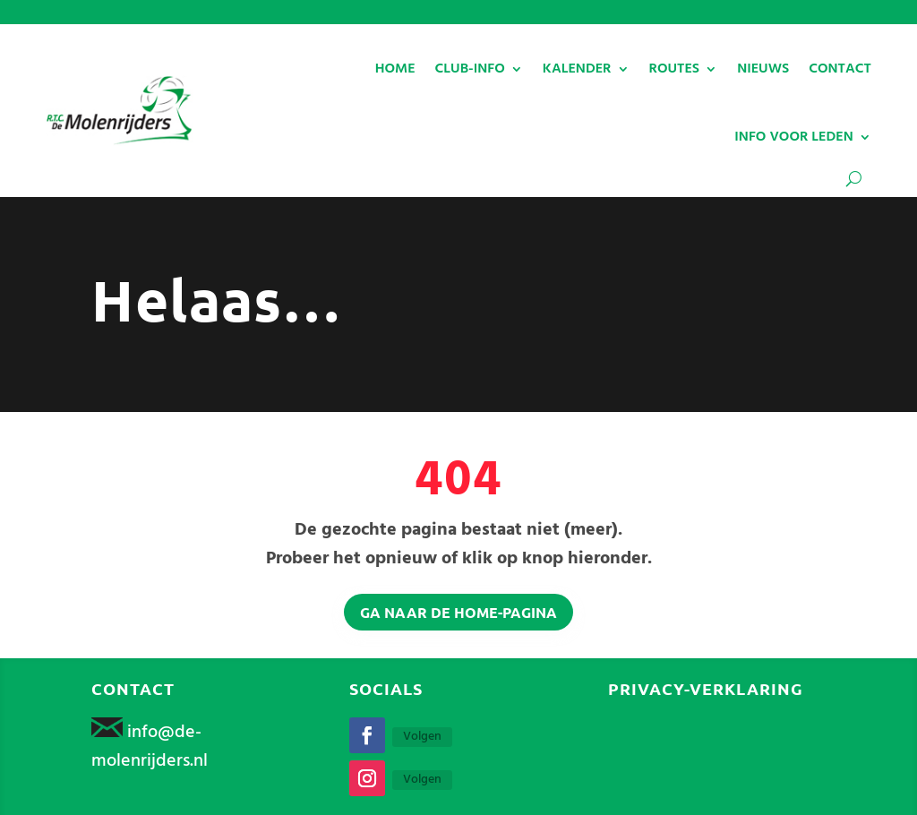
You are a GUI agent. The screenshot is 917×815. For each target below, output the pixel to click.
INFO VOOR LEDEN (793, 137)
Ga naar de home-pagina (458, 612)
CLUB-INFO (470, 69)
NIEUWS (763, 69)
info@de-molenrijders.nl (149, 747)
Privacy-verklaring (705, 688)
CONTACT (840, 69)
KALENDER (577, 69)
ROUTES (674, 69)
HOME (395, 69)
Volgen (422, 737)
